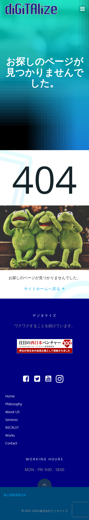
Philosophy (13, 404)
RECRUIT (12, 427)
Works (10, 435)
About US (12, 412)
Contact (11, 443)
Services (11, 419)
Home (10, 396)
